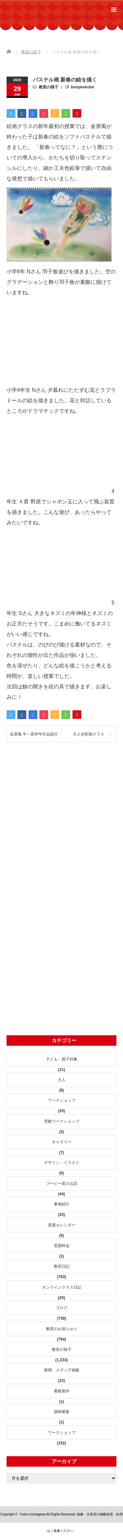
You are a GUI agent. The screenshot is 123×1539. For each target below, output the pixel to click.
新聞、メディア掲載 (61, 1370)
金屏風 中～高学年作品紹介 (34, 734)
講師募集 (62, 1411)
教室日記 (62, 1266)
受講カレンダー (61, 1225)
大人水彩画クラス (88, 734)
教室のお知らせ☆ (61, 1329)
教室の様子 (48, 87)
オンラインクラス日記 (61, 1287)
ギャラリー (62, 1142)
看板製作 (62, 1391)
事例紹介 (62, 1204)
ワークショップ (61, 1100)
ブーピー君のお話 (61, 1183)
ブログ (62, 1308)
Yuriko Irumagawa (32, 1514)
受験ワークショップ (61, 1121)
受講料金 (62, 1245)
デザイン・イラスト (61, 1162)
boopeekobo (82, 87)
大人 (62, 1079)
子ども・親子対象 (61, 1059)
